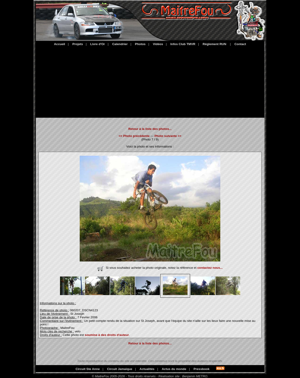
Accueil (59, 44)
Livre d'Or (97, 44)
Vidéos (158, 44)
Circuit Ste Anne (87, 369)
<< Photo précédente (134, 136)
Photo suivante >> (167, 136)
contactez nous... (210, 267)
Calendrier (120, 44)
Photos (140, 44)
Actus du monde (174, 369)
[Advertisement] (150, 81)
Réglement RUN (214, 44)
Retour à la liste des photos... (150, 129)
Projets (77, 44)
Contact (240, 44)
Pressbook (202, 369)
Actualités (146, 369)
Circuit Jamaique (119, 369)
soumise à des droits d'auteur (107, 335)
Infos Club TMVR (182, 44)
